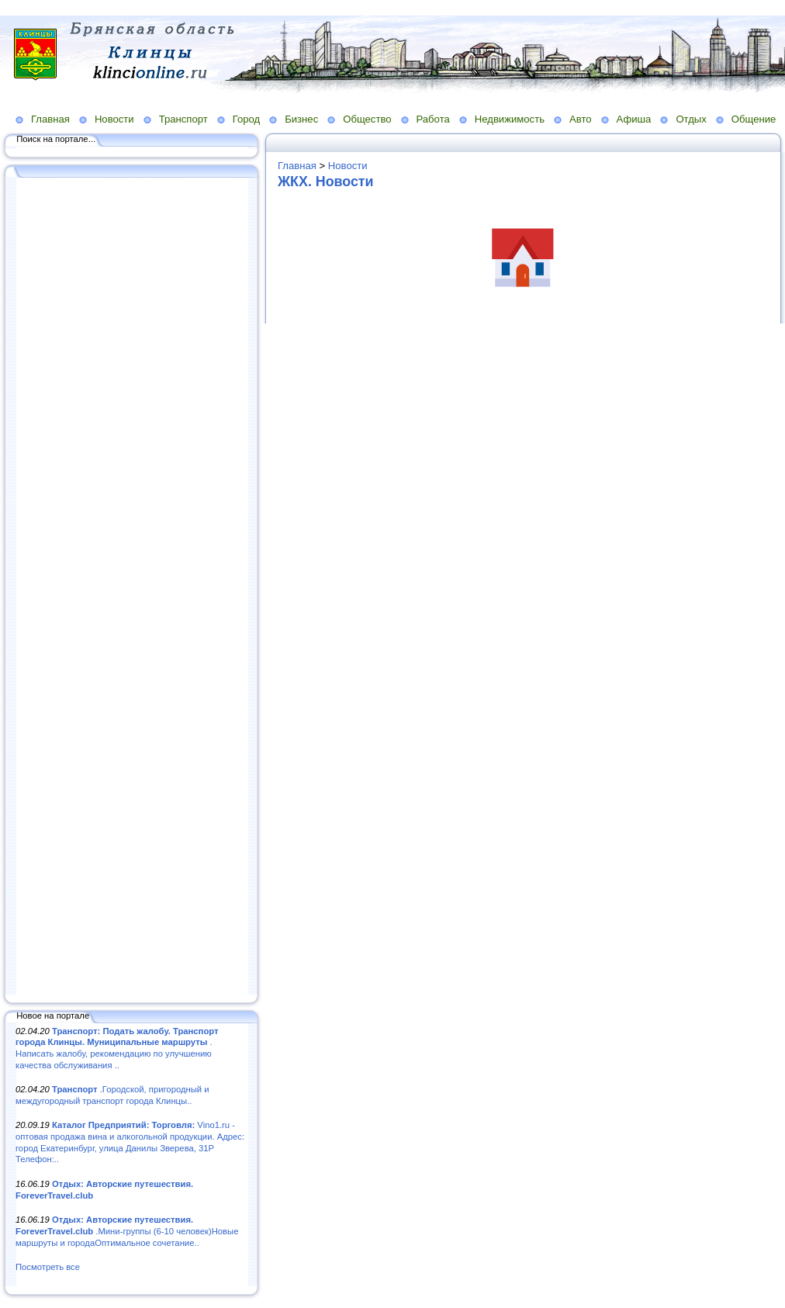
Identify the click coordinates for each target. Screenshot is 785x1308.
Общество (367, 119)
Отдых (691, 119)
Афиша (634, 119)
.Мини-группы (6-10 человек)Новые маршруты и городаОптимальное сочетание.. (127, 1231)
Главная (50, 119)
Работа (433, 119)
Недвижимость (510, 119)
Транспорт (183, 119)
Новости (114, 119)
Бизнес (301, 119)
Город (246, 119)
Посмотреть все (48, 1267)
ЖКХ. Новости (326, 181)
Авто (580, 119)
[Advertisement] (132, 587)
